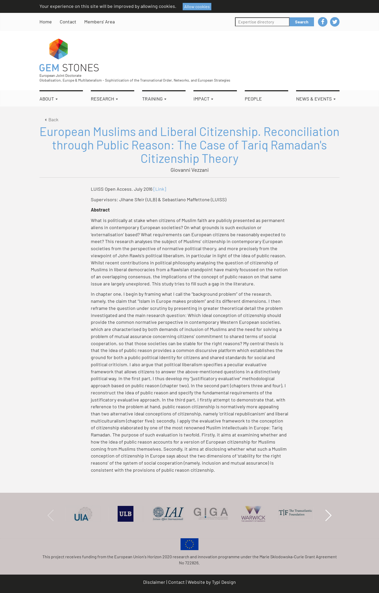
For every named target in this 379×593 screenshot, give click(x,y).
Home (45, 21)
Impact (203, 99)
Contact (68, 21)
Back (50, 119)
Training (154, 99)
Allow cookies (197, 6)
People (253, 99)
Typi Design (224, 582)
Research (104, 99)
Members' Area (99, 21)
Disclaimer (154, 582)
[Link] (159, 189)
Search (301, 21)
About (48, 99)
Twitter (335, 22)
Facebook (322, 22)
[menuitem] (49, 22)
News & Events (316, 99)
